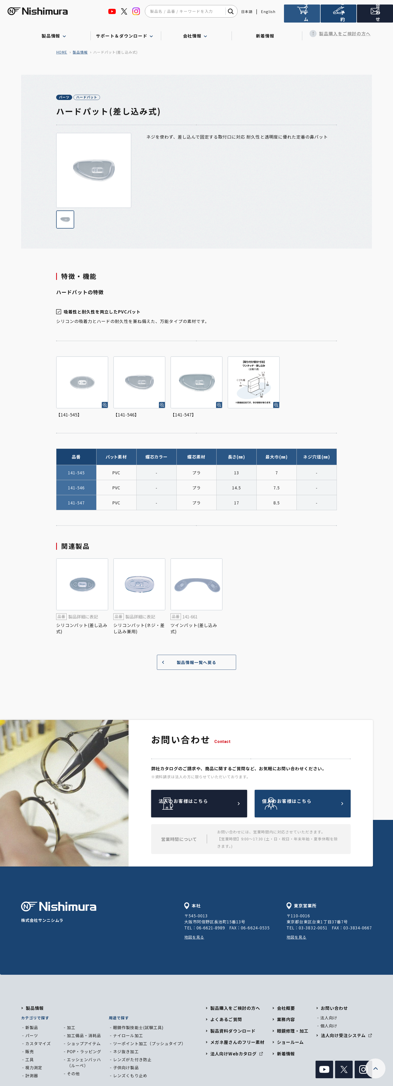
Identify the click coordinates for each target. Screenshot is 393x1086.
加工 (71, 1028)
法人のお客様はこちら (211, 804)
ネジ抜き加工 (126, 1052)
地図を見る (195, 938)
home (61, 52)
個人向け (328, 1027)
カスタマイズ (38, 1044)
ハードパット (103, 97)
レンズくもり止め (130, 1076)
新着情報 (267, 33)
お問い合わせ (334, 1009)
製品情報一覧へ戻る (187, 663)
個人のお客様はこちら (314, 804)
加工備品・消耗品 (84, 1036)
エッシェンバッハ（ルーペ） (84, 1063)
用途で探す (119, 1018)
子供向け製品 (126, 1068)
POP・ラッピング (84, 1052)
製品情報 (80, 52)
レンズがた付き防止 (132, 1060)
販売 (29, 1052)
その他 (73, 1074)
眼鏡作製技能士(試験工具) (138, 1028)
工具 (29, 1060)
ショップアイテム (84, 1044)
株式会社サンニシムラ (58, 913)
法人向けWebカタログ (236, 1054)
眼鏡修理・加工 (293, 1031)
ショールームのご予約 (338, 15)
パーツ (69, 97)
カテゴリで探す (35, 1018)
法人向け (328, 1019)
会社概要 (286, 1009)
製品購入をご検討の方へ (337, 33)
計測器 (31, 1076)
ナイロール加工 (128, 1036)
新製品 (31, 1028)
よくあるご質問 (226, 1020)
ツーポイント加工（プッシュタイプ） (149, 1044)
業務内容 (286, 1020)
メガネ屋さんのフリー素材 (237, 1043)
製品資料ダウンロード (232, 1031)
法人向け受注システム (302, 15)
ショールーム (290, 1043)
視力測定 (33, 1068)
